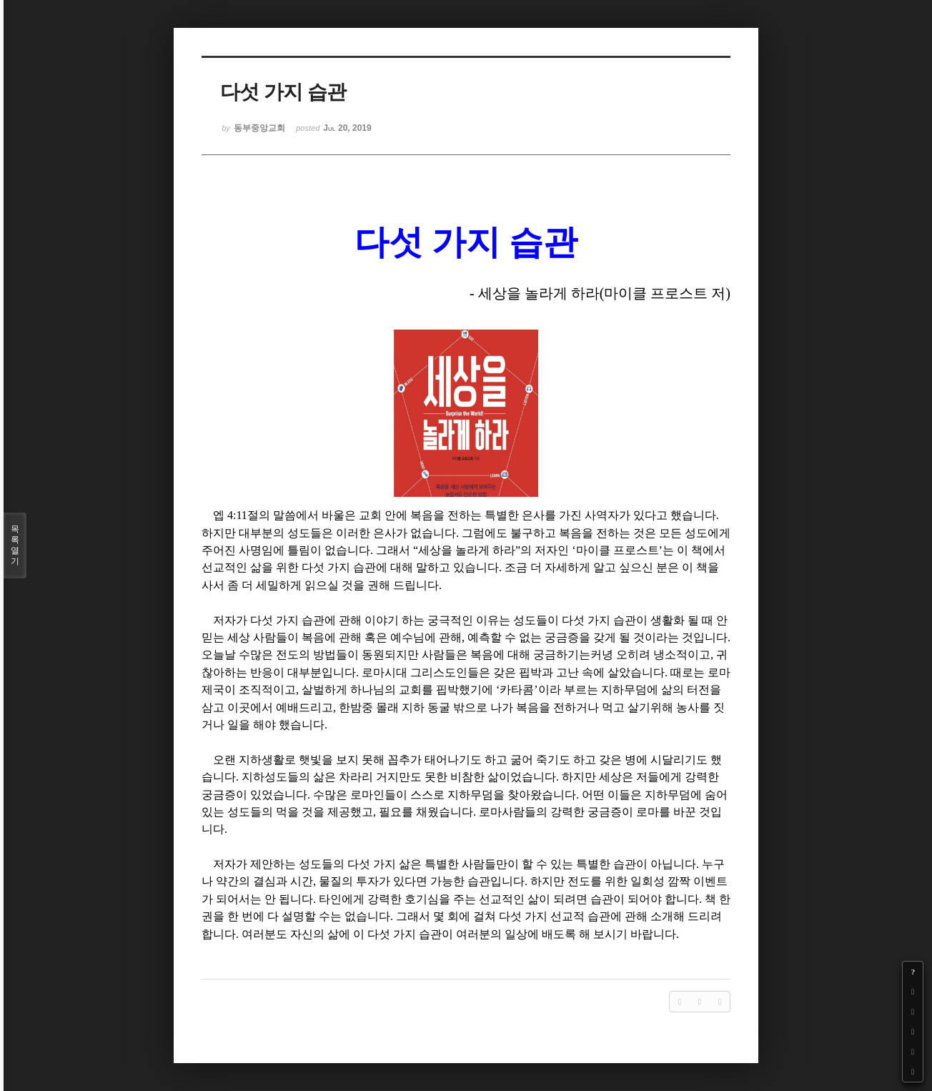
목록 (15, 545)
